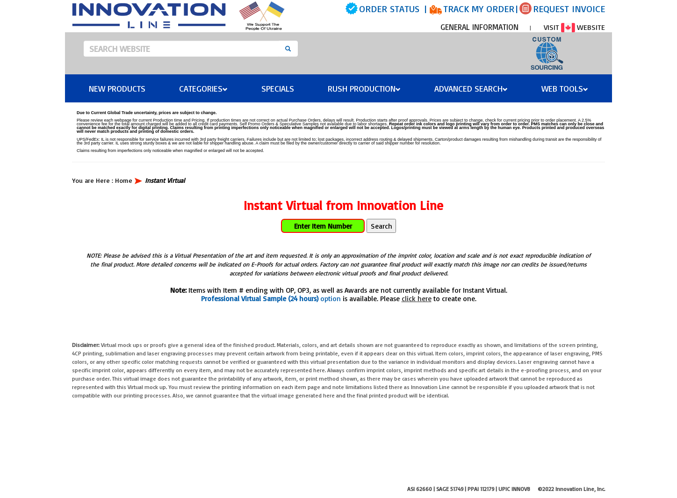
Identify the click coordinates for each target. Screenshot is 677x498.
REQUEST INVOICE (569, 8)
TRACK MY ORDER (478, 8)
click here (417, 298)
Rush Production (364, 88)
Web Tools (564, 88)
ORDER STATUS (389, 8)
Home (123, 180)
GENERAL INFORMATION (479, 27)
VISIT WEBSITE (574, 27)
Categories (203, 88)
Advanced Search (471, 88)
